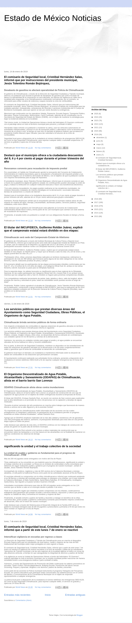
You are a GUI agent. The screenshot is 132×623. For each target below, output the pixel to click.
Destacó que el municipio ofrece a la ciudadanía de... (110, 164)
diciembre (100, 137)
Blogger (79, 615)
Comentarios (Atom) (23, 600)
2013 (96, 216)
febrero (99, 151)
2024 (96, 117)
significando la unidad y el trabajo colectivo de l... (109, 187)
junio (98, 141)
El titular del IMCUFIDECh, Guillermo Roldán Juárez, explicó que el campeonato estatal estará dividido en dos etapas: (43, 229)
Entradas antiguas (75, 595)
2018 (96, 199)
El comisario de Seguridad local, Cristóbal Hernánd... (108, 159)
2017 (96, 202)
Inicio (48, 595)
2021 (96, 127)
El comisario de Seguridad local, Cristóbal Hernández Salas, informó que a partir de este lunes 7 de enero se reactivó (43, 528)
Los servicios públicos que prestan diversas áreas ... (109, 176)
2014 (96, 213)
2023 (96, 120)
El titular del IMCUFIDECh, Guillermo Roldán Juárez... (110, 170)
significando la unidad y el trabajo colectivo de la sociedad (42, 446)
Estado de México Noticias (52, 18)
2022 (96, 124)
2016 (96, 206)
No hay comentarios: (43, 148)
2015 (96, 209)
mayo (98, 144)
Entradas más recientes (17, 595)
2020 (96, 131)
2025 (96, 114)
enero (98, 155)
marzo (99, 148)
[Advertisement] (66, 47)
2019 (96, 134)
